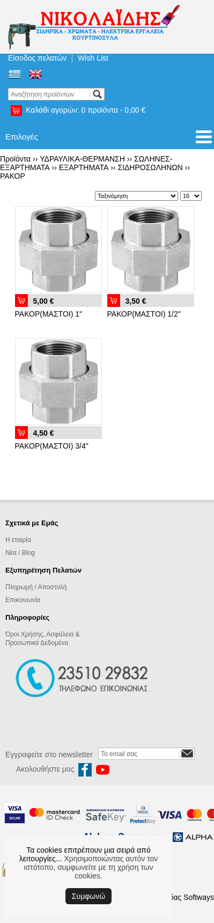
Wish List (93, 58)
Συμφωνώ (88, 896)
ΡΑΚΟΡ (12, 176)
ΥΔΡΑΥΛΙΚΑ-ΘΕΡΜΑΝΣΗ (82, 159)
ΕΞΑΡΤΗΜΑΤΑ (84, 167)
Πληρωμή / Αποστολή (36, 587)
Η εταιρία (18, 540)
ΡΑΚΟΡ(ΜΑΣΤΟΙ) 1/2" (144, 314)
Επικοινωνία (22, 600)
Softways (198, 897)
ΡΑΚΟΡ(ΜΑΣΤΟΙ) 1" (48, 314)
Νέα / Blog (20, 552)
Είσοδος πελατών (37, 58)
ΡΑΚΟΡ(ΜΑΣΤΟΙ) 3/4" (51, 446)
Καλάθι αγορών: (85, 110)
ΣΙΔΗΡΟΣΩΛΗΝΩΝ (150, 167)
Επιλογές (21, 136)
